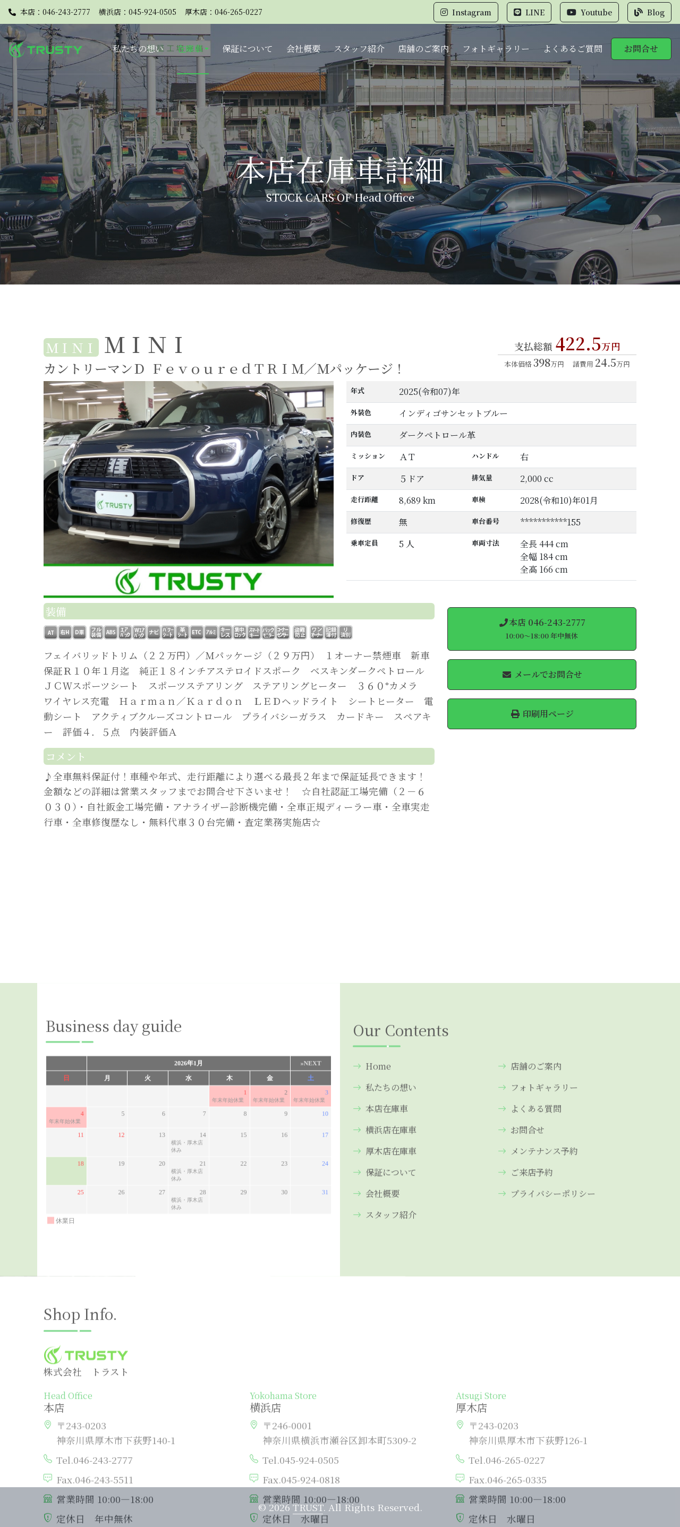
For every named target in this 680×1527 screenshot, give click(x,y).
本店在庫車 (380, 1254)
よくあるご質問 (572, 48)
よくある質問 (530, 1254)
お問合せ (641, 48)
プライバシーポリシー (547, 1339)
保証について (247, 48)
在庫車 (189, 48)
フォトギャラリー (496, 48)
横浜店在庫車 (384, 1276)
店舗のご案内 (423, 48)
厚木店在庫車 (384, 1297)
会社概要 (303, 48)
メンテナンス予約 (538, 1297)
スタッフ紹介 (359, 48)
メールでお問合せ (542, 674)
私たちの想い (138, 48)
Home (372, 1212)
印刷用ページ (542, 714)
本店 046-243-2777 (541, 628)
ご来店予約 (525, 1318)
